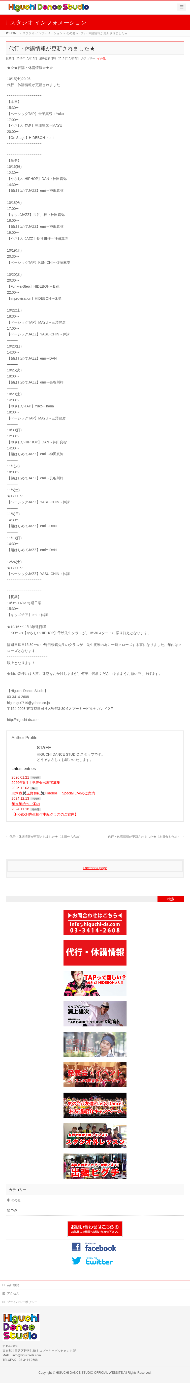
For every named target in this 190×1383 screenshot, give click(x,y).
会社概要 (13, 1285)
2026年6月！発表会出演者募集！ (38, 783)
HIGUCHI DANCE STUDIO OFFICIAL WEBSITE (89, 1372)
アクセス (13, 1293)
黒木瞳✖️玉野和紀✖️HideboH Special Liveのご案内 (53, 793)
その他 (101, 58)
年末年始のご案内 (26, 804)
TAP (34, 788)
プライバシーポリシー (22, 1302)
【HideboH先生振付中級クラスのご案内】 (45, 814)
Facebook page (95, 868)
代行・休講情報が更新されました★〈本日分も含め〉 (44, 836)
